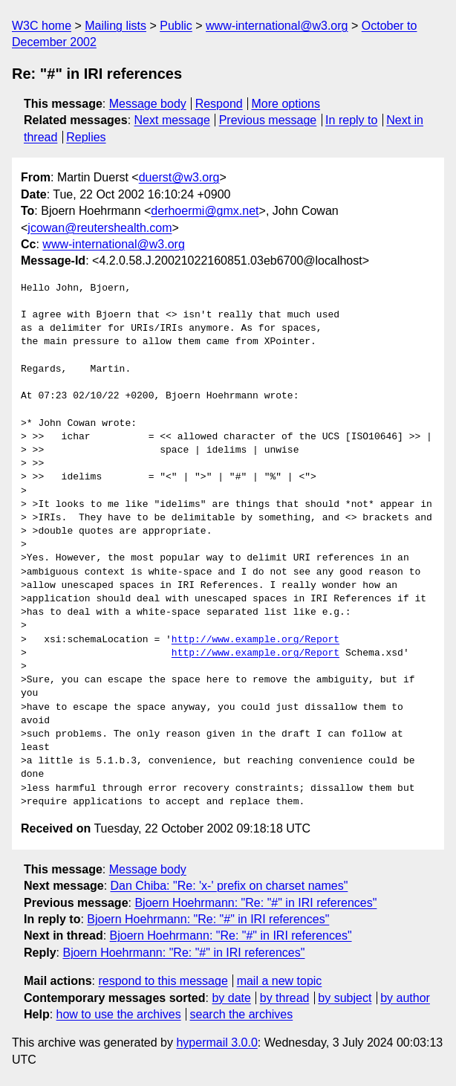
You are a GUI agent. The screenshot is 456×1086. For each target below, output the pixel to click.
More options (286, 103)
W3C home (41, 25)
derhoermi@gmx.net (204, 210)
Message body (147, 103)
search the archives (241, 1014)
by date (231, 998)
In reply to (351, 120)
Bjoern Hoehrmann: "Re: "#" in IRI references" (255, 902)
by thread (285, 998)
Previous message (268, 120)
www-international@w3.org (277, 25)
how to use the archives (118, 1014)
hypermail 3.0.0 (216, 1042)
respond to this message (162, 981)
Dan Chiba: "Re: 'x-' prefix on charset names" (229, 885)
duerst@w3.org (179, 177)
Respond (219, 103)
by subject (344, 998)
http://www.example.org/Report (255, 640)
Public (176, 25)
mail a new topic (279, 981)
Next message (172, 120)
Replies (85, 137)
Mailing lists (115, 25)
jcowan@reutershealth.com (99, 228)
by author (405, 998)
